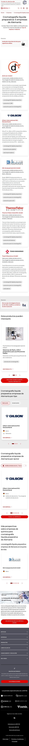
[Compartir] (21, 8)
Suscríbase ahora (14, 681)
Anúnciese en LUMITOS (14, 724)
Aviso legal (5, 739)
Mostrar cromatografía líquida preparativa (14, 380)
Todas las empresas (14, 517)
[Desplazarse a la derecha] (26, 466)
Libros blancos (5, 647)
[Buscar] (18, 8)
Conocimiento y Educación (9, 653)
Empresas (4, 637)
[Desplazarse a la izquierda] (23, 466)
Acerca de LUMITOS (14, 727)
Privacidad (14, 741)
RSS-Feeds (4, 658)
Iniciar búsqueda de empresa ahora (14, 621)
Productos (4, 642)
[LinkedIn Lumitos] (14, 718)
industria (17, 29)
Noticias (3, 631)
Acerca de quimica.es (14, 730)
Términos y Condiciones (17, 739)
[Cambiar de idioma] (24, 8)
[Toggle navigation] (27, 8)
